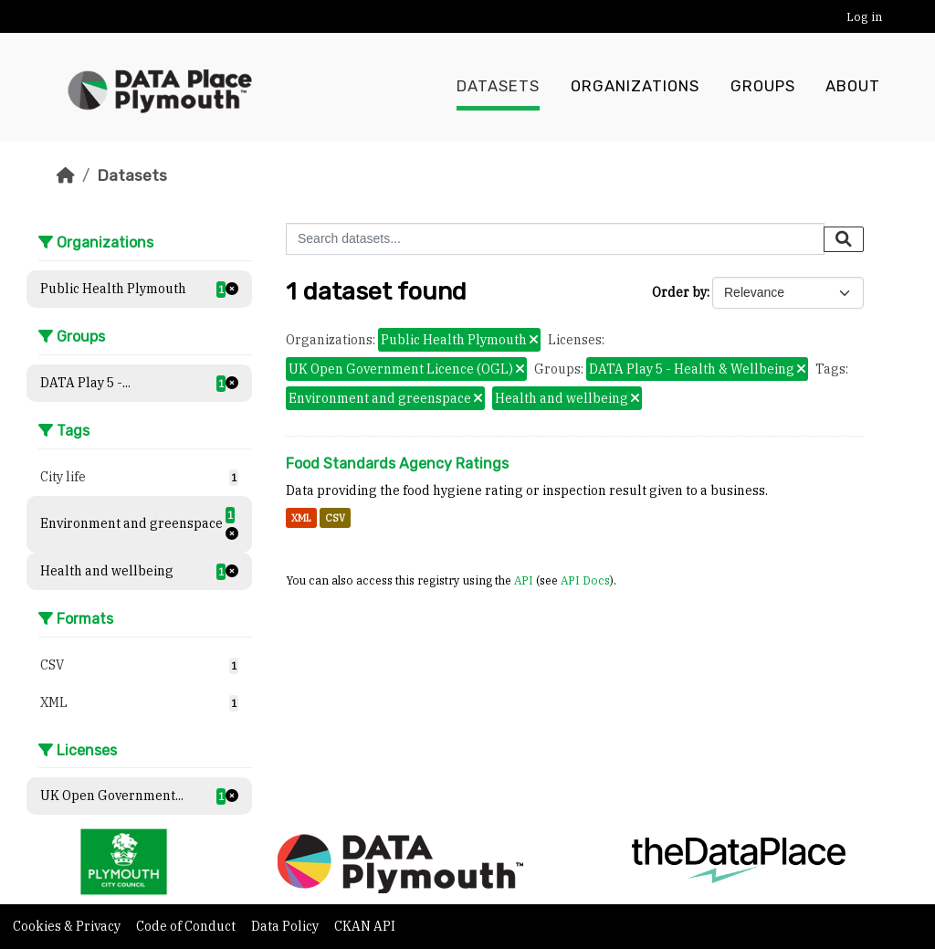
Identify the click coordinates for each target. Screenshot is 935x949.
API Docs (585, 580)
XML (301, 517)
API (523, 580)
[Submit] (844, 239)
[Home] (66, 175)
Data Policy (286, 926)
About (852, 87)
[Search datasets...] (555, 239)
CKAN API (364, 926)
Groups (762, 87)
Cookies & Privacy (68, 926)
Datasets (498, 87)
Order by (679, 292)
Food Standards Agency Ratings (397, 463)
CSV (335, 517)
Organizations (635, 87)
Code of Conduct (187, 926)
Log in (864, 17)
